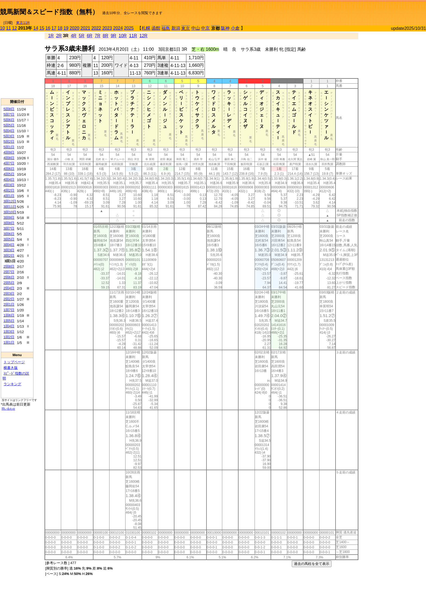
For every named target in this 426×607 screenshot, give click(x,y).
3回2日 (9, 256)
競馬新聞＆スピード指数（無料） (49, 11)
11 (8, 28)
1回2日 (9, 337)
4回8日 (9, 158)
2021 (85, 28)
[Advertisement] (362, 10)
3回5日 (9, 239)
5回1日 (9, 147)
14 (35, 28)
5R (81, 35)
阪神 (225, 28)
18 (60, 28)
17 (54, 28)
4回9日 (9, 152)
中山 (195, 28)
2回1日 (9, 304)
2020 (74, 28)
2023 (107, 28)
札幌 (146, 28)
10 (2, 28)
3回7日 (9, 228)
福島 (165, 28)
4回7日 (9, 163)
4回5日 (9, 174)
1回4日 (9, 326)
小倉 (235, 28)
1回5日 (9, 321)
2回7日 (9, 272)
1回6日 (9, 315)
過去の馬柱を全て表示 (311, 564)
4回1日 (9, 196)
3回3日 (9, 250)
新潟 (175, 28)
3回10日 (10, 212)
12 (14, 28)
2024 (118, 28)
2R (58, 35)
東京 (185, 28)
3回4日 (9, 245)
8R (105, 35)
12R (143, 35)
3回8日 (9, 223)
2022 (96, 28)
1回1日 (9, 342)
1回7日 (9, 310)
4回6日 (9, 169)
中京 (205, 28)
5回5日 (9, 125)
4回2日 (9, 190)
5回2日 (9, 142)
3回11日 (10, 207)
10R (123, 35)
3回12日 (10, 201)
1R (51, 35)
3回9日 (9, 218)
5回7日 (9, 114)
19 (66, 28)
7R (97, 35)
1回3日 (9, 332)
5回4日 (9, 131)
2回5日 (9, 283)
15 (41, 28)
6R (89, 35)
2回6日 (9, 277)
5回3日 (9, 136)
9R (113, 35)
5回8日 (9, 109)
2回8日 (9, 266)
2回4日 (9, 288)
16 (47, 28)
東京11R (23, 23)
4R (73, 35)
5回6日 (9, 120)
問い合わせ (8, 408)
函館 (156, 28)
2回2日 (9, 299)
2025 (129, 28)
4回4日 (9, 180)
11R (133, 35)
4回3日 (9, 185)
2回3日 (9, 294)
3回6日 (9, 234)
